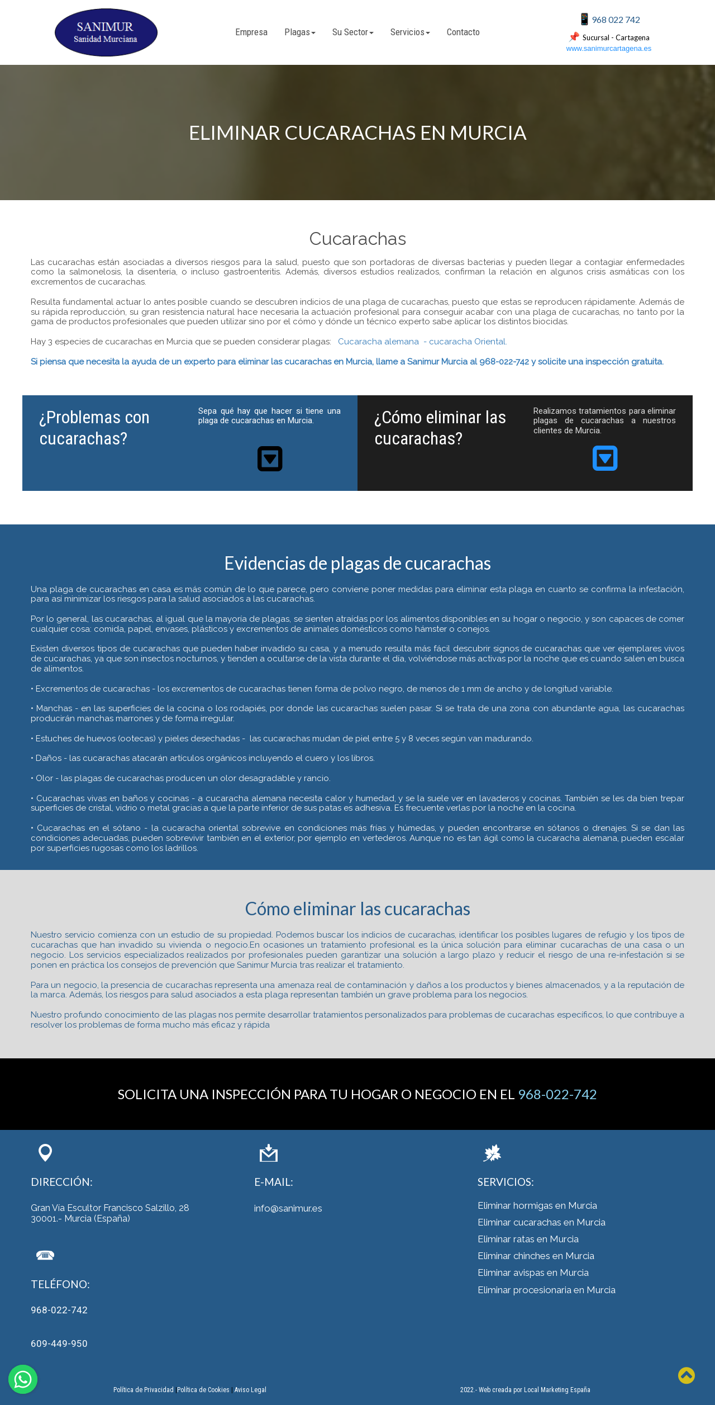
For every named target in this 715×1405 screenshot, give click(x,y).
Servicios (410, 31)
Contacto (463, 31)
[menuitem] (251, 32)
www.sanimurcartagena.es (608, 48)
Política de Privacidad (143, 1390)
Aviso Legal (250, 1390)
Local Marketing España (557, 1390)
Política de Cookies (203, 1390)
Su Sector (353, 31)
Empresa (251, 31)
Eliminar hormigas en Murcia (537, 1205)
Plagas (300, 31)
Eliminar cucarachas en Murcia (542, 1222)
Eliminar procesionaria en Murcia (547, 1289)
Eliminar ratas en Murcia (528, 1239)
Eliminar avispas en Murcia (533, 1272)
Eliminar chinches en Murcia (536, 1255)
